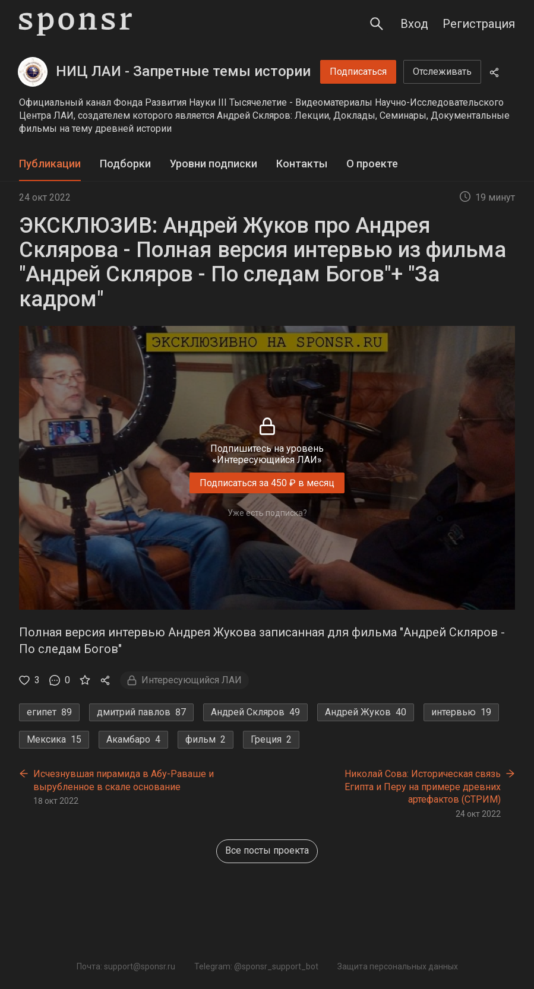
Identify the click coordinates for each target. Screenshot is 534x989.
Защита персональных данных (397, 966)
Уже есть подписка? (267, 513)
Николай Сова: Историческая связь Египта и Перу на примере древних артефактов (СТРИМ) (423, 786)
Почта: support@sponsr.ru (126, 966)
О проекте (372, 163)
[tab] (50, 164)
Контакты (301, 163)
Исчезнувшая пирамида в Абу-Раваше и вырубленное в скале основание (123, 780)
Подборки (125, 163)
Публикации (50, 163)
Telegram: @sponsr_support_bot (256, 966)
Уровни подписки (213, 163)
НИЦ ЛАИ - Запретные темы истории (183, 71)
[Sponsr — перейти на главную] (75, 24)
